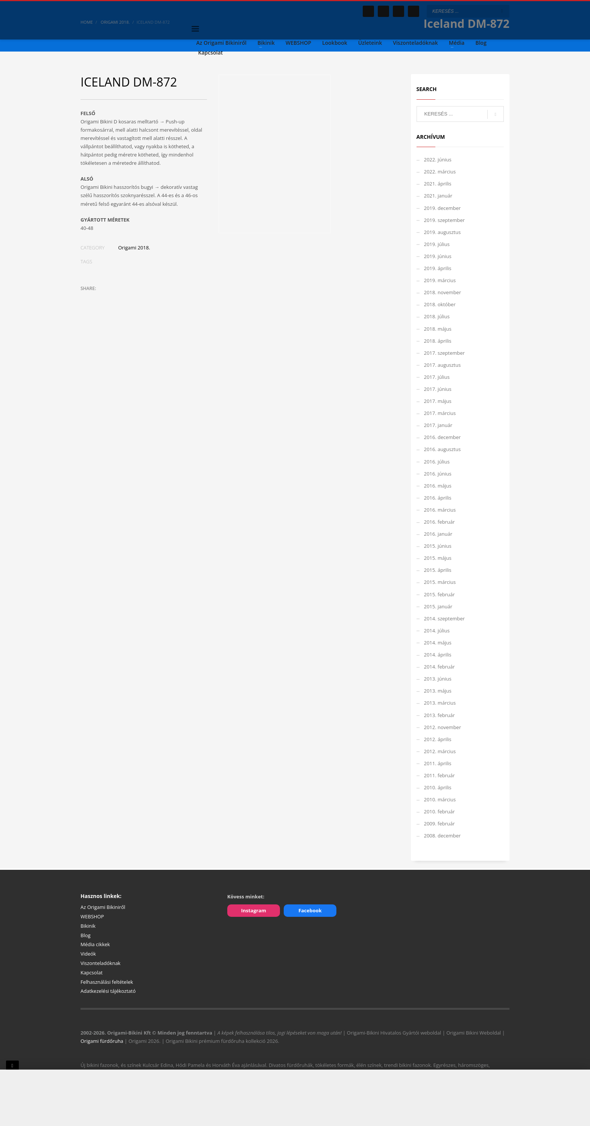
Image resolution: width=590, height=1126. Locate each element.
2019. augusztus (442, 232)
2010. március (440, 799)
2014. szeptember (444, 618)
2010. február (439, 811)
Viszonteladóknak (100, 963)
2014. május (438, 642)
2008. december (442, 835)
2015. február (439, 594)
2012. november (442, 727)
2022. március (440, 171)
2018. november (442, 292)
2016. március (440, 509)
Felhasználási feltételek (107, 982)
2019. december (442, 208)
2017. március (440, 413)
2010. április (438, 787)
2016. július (437, 461)
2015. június (438, 545)
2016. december (442, 437)
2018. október (440, 304)
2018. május (438, 328)
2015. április (438, 570)
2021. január (438, 195)
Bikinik (88, 925)
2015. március (440, 582)
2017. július (437, 377)
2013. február (439, 715)
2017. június (438, 389)
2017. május (438, 401)
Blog (86, 935)
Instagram (253, 910)
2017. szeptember (444, 353)
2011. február (439, 775)
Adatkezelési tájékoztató (108, 991)
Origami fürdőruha (102, 1041)
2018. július (437, 316)
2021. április (438, 183)
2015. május (438, 558)
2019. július (437, 244)
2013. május (438, 690)
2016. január (438, 533)
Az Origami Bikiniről (103, 907)
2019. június (438, 256)
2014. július (437, 630)
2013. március (440, 702)
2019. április (438, 268)
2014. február (439, 666)
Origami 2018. (134, 247)
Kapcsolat (92, 972)
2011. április (438, 763)
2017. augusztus (442, 365)
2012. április (438, 739)
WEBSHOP (92, 916)
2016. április (438, 497)
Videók (88, 953)
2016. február (439, 521)
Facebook (310, 910)
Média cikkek (95, 944)
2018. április (438, 340)
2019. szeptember (444, 220)
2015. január (438, 606)
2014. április (438, 654)
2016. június (438, 473)
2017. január (438, 425)
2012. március (440, 751)
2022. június (438, 159)
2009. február (439, 823)
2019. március (440, 280)
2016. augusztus (442, 449)
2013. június (438, 678)
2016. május (438, 485)
